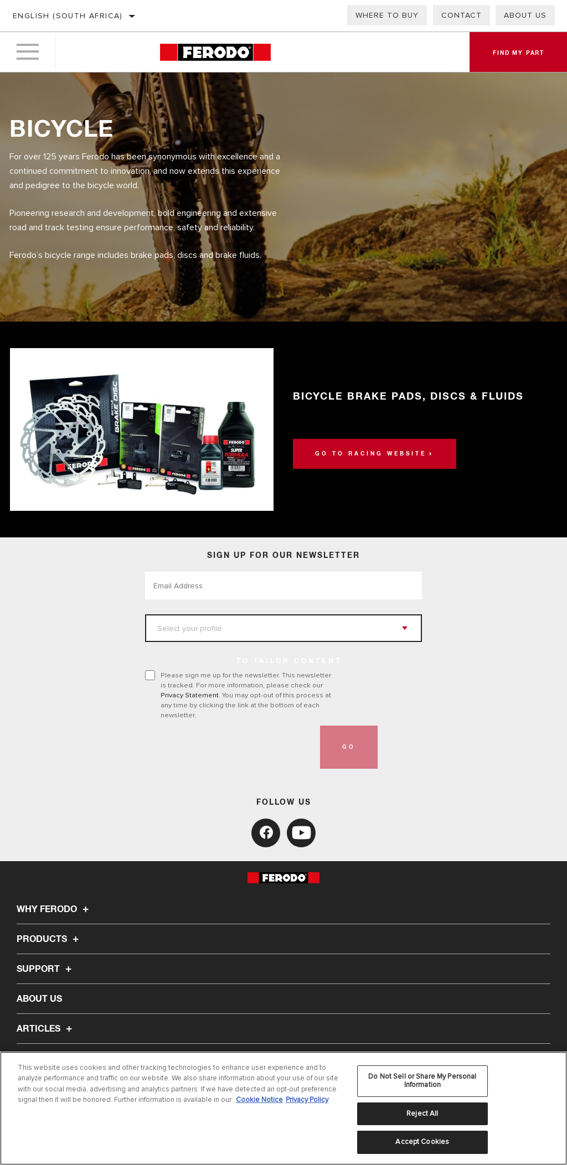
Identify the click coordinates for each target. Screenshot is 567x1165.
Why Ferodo (54, 909)
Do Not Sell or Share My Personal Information (422, 1081)
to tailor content (289, 661)
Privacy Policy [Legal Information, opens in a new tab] (307, 1099)
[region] (283, 1108)
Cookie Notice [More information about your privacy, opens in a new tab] (259, 1099)
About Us (39, 999)
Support (46, 969)
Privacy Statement (190, 695)
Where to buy (387, 15)
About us (525, 15)
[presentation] (229, 747)
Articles (46, 1028)
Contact (461, 15)
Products (49, 939)
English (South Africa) (68, 15)
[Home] (215, 52)
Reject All (422, 1113)
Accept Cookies (422, 1141)
